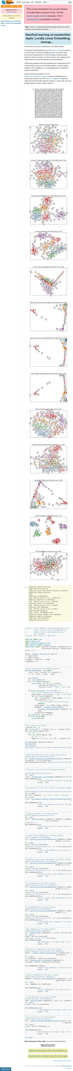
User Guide (25, 2)
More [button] (45, 2)
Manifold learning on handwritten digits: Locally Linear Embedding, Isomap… (11, 23)
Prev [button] (4, 6)
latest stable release (37, 16)
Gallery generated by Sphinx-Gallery (62, 1060)
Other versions (11, 12)
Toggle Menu (5, 1069)
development (33, 19)
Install (18, 2)
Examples (38, 2)
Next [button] (18, 6)
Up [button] (11, 6)
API (32, 2)
